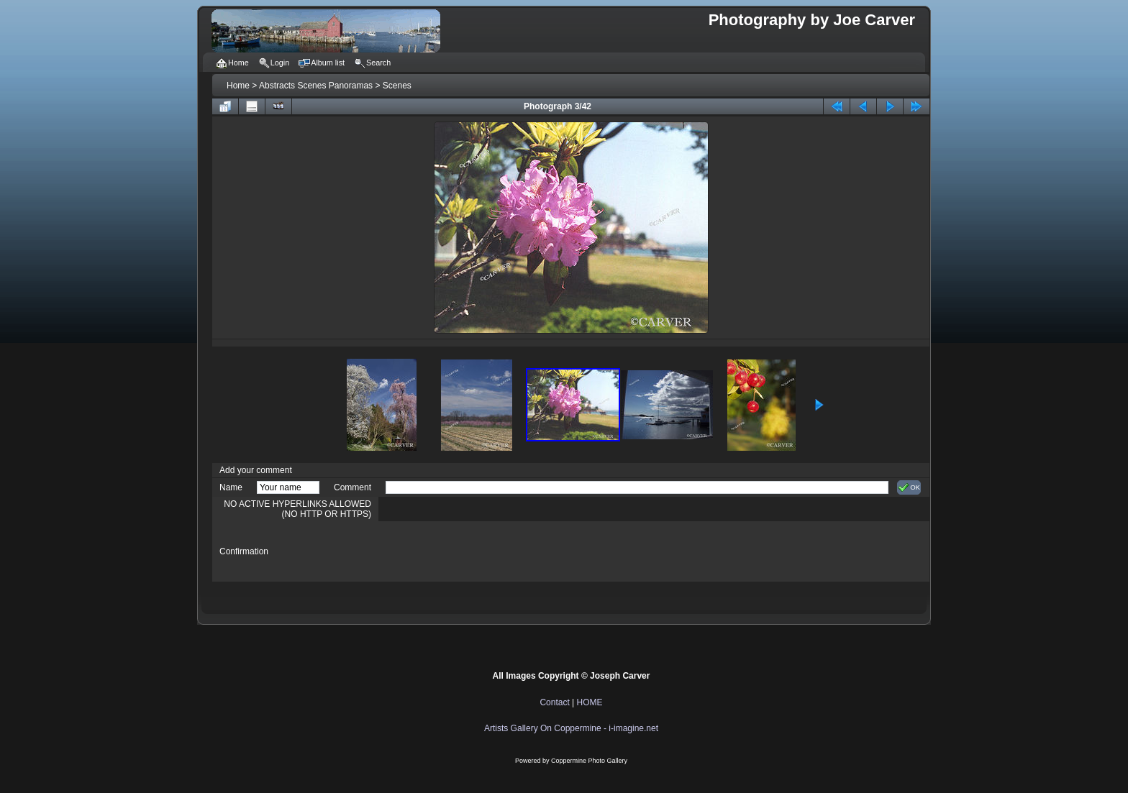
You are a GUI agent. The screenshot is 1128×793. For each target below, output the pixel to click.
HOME (590, 702)
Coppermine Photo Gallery (589, 760)
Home (238, 86)
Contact (554, 702)
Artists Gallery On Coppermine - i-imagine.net (571, 728)
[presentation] (495, 551)
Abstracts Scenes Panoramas (316, 86)
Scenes (397, 86)
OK (909, 487)
